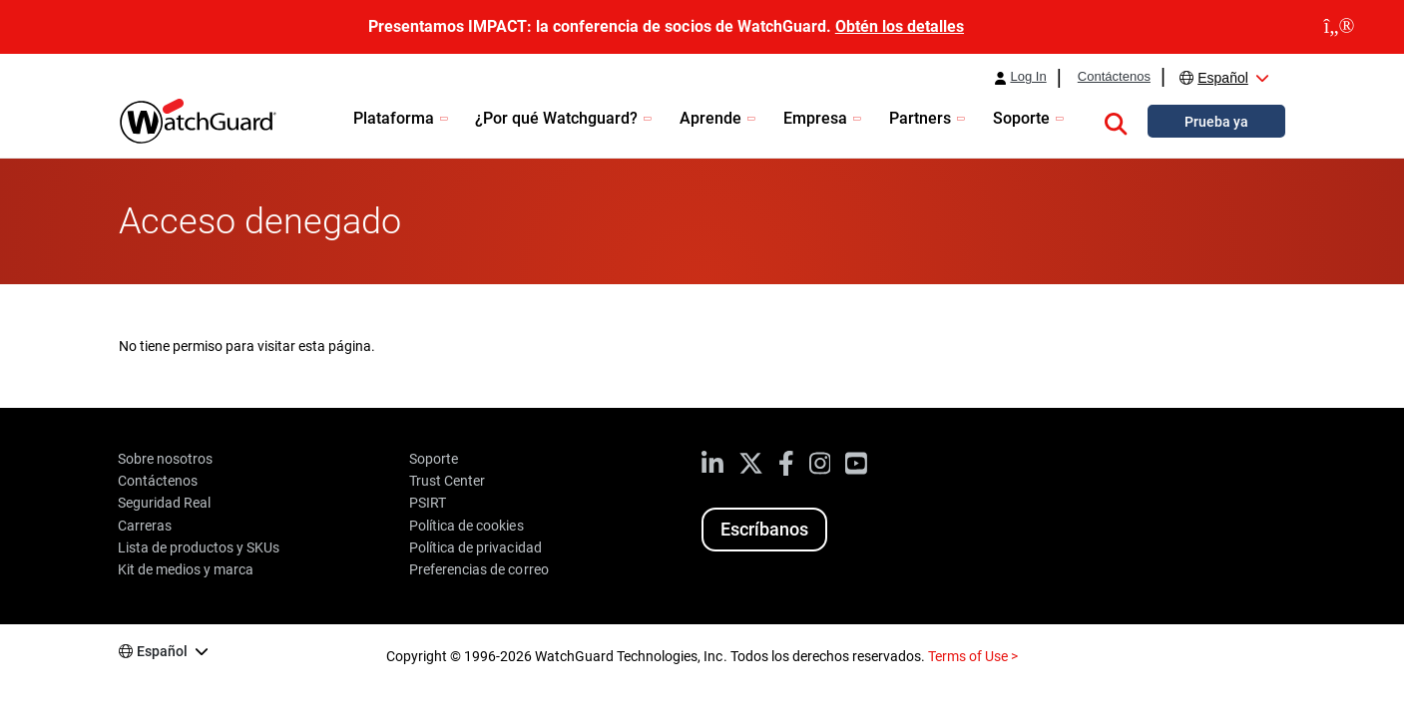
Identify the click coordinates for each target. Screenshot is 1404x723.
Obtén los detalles (899, 26)
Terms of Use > (973, 656)
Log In (1028, 77)
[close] (1339, 27)
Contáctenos (1114, 77)
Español (1222, 78)
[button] (1116, 121)
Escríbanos (764, 529)
